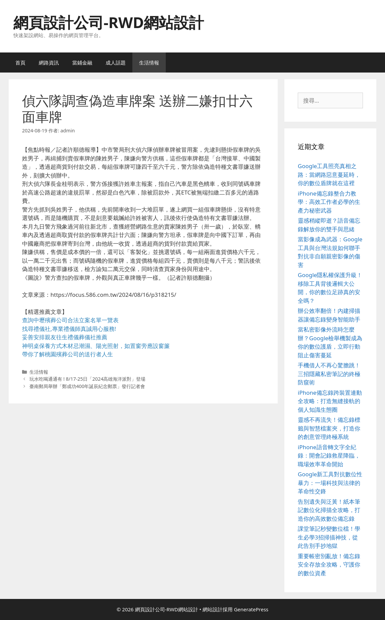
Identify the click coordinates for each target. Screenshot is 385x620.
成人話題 (116, 62)
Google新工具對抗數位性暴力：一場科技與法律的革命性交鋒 (330, 482)
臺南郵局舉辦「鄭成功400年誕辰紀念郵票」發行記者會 (87, 386)
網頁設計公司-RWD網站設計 (108, 22)
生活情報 (149, 62)
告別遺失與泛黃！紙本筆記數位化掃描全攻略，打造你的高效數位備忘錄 (329, 510)
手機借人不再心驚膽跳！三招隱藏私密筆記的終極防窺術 (329, 373)
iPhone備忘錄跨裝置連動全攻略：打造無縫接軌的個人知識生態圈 (330, 401)
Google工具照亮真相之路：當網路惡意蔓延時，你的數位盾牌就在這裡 (329, 174)
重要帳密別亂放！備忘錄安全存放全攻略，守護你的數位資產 (329, 564)
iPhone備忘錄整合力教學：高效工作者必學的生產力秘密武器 (329, 202)
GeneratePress (251, 609)
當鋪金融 (82, 62)
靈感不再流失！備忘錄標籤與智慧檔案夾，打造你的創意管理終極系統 (329, 428)
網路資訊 (49, 62)
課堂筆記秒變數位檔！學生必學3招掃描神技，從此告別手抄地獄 (329, 537)
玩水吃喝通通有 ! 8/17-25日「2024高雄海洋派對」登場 (87, 379)
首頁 (20, 62)
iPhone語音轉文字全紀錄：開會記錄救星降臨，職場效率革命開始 (329, 455)
